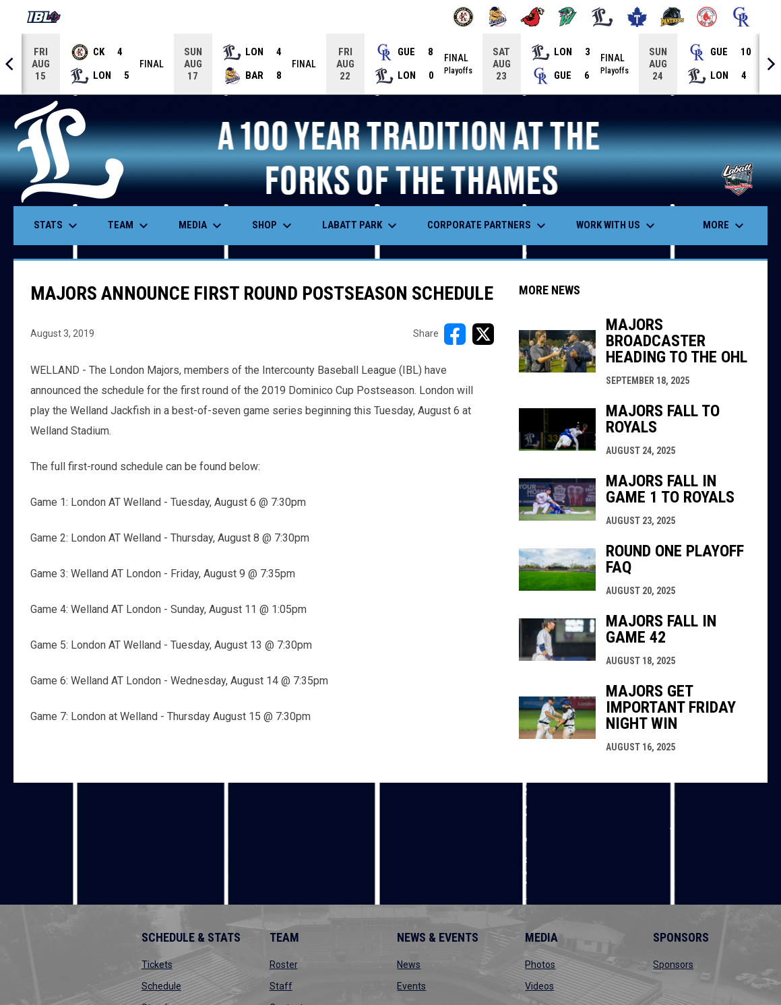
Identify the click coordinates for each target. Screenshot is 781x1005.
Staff (281, 986)
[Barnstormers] (463, 17)
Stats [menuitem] (57, 226)
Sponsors (673, 964)
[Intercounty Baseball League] (49, 17)
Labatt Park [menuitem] (361, 226)
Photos (540, 964)
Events (411, 986)
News (408, 964)
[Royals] (741, 17)
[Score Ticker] (390, 64)
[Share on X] (483, 334)
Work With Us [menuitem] (617, 226)
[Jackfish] (567, 17)
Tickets (157, 964)
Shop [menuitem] (273, 226)
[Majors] (602, 17)
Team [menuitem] (130, 226)
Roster (284, 964)
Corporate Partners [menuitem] (488, 226)
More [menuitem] (725, 226)
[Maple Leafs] (637, 17)
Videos (539, 986)
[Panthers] (672, 17)
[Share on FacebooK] (455, 334)
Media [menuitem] (202, 226)
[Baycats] (498, 17)
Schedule (161, 986)
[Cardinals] (532, 17)
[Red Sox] (707, 17)
